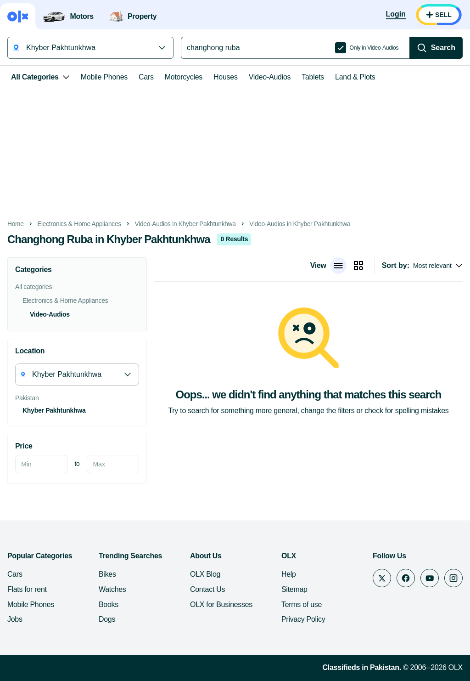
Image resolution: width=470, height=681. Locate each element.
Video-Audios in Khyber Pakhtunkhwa (185, 224)
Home (15, 224)
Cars (146, 77)
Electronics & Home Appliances (79, 224)
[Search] (436, 48)
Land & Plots (355, 77)
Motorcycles (183, 77)
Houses (225, 77)
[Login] (396, 14)
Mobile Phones (104, 77)
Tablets (313, 77)
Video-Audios (270, 77)
